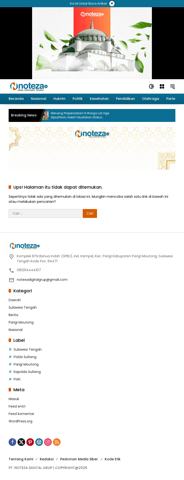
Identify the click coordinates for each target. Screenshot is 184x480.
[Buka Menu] (162, 86)
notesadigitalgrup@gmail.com (42, 279)
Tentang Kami (21, 459)
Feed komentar (21, 413)
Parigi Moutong (21, 322)
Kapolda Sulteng (27, 371)
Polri (17, 379)
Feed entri (17, 406)
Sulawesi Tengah (23, 307)
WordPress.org (20, 421)
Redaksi (46, 459)
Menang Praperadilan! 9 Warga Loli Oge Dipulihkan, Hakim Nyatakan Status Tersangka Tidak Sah (83, 115)
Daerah (15, 300)
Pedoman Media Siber (79, 459)
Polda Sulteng (25, 356)
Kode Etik (113, 459)
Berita (13, 314)
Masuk (14, 398)
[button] (151, 86)
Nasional (16, 329)
